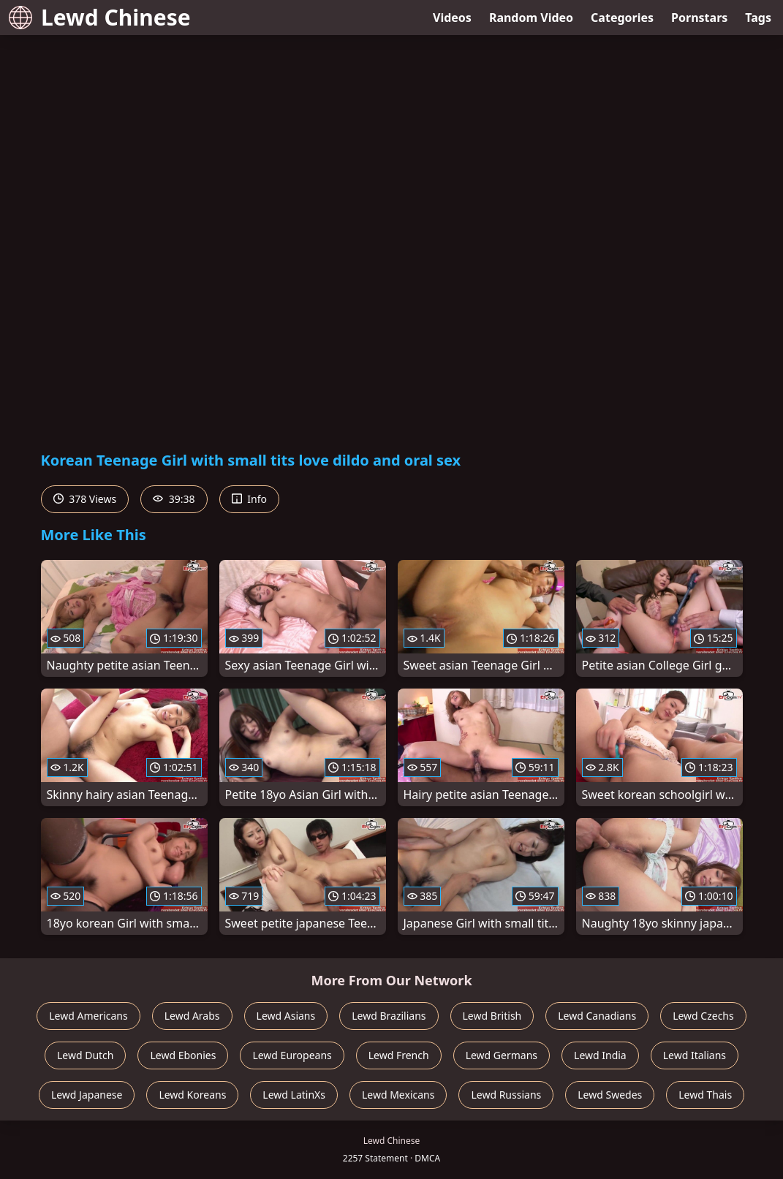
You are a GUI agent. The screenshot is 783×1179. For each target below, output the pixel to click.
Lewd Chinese (100, 17)
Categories (622, 18)
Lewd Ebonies (183, 1055)
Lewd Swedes (610, 1095)
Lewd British (492, 1016)
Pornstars (699, 18)
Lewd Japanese (87, 1095)
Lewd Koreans (192, 1095)
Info (249, 499)
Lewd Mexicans (398, 1095)
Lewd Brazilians (388, 1016)
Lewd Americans (88, 1016)
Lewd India (600, 1055)
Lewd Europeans (291, 1055)
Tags (758, 18)
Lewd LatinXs (293, 1095)
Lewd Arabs (192, 1016)
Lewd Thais (705, 1095)
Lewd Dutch (85, 1055)
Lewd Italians (694, 1055)
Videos (452, 18)
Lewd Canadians (597, 1016)
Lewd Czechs (703, 1016)
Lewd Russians (506, 1095)
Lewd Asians (286, 1016)
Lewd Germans (501, 1055)
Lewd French (398, 1055)
